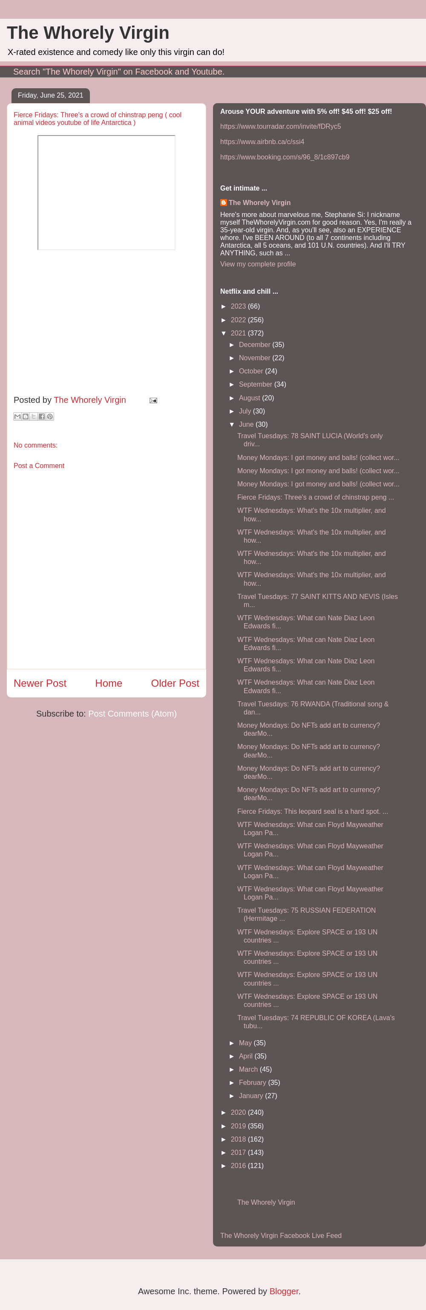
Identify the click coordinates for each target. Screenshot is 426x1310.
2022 (239, 320)
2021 (239, 333)
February (253, 1082)
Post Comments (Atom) (132, 713)
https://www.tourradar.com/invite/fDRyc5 (280, 126)
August (250, 398)
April (246, 1056)
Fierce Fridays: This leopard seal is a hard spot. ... (313, 811)
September (256, 384)
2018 (239, 1139)
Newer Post (40, 683)
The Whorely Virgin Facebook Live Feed (281, 1235)
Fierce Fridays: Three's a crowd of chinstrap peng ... (315, 497)
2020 (239, 1112)
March (249, 1069)
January (252, 1095)
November (255, 357)
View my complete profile (258, 264)
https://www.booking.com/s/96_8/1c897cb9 (284, 157)
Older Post (175, 683)
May (246, 1043)
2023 (239, 306)
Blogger (284, 1291)
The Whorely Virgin (88, 33)
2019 (239, 1126)
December (255, 344)
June (247, 424)
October (252, 371)
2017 (239, 1152)
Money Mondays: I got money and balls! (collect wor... (318, 457)
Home (108, 683)
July (246, 411)
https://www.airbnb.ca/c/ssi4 (262, 141)
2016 (239, 1165)
